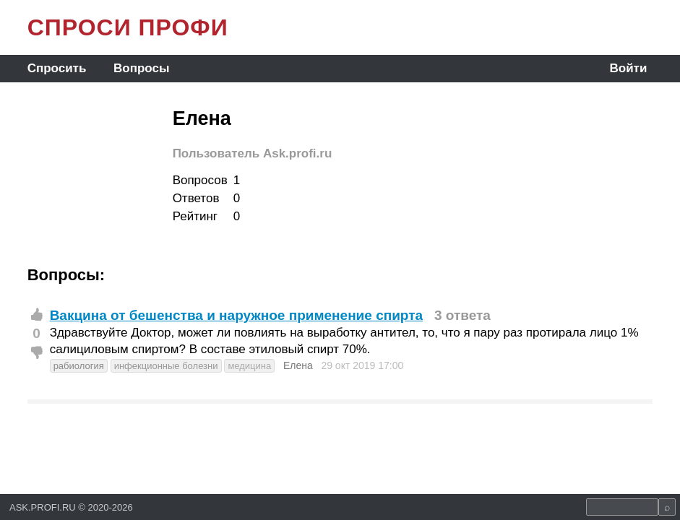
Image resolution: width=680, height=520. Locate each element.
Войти (628, 68)
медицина (249, 365)
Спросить (57, 68)
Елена (298, 365)
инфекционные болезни (166, 365)
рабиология (78, 365)
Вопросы (141, 68)
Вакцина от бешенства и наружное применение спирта (236, 315)
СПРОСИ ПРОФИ (127, 27)
